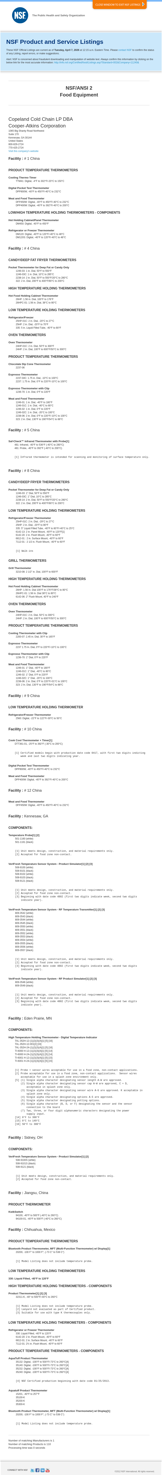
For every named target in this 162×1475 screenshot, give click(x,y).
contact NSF (125, 50)
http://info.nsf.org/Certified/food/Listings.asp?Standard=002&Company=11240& (96, 62)
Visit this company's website (23, 151)
